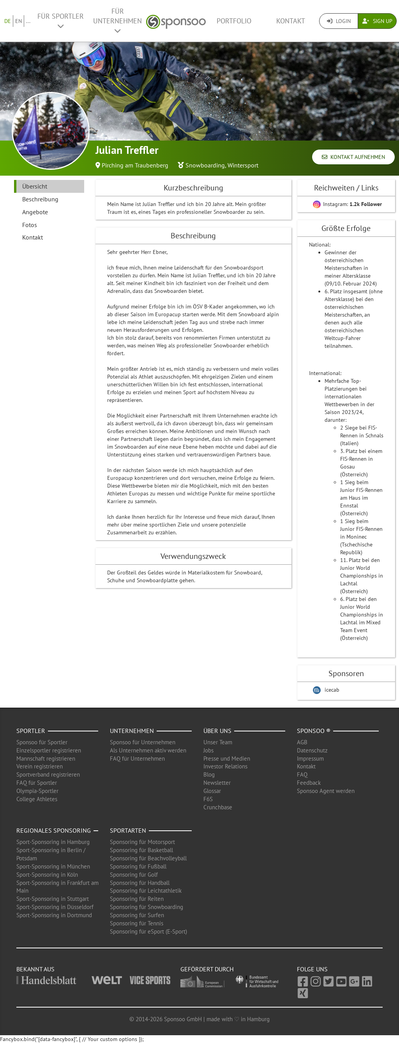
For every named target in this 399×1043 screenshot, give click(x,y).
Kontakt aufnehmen (353, 156)
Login (339, 21)
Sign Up (377, 21)
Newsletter (217, 782)
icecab (332, 689)
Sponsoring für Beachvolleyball (148, 858)
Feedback (309, 782)
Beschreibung (40, 199)
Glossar (212, 791)
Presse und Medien (226, 758)
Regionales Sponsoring (53, 830)
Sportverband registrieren (48, 774)
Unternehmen (132, 731)
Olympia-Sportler (37, 791)
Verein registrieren (39, 766)
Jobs (208, 750)
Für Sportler (60, 21)
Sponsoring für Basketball (141, 850)
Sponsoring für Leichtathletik (146, 890)
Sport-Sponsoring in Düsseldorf (55, 907)
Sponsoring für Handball (139, 882)
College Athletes (36, 799)
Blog (209, 774)
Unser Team (217, 742)
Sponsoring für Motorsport (142, 842)
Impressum (310, 758)
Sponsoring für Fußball (138, 866)
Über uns (217, 731)
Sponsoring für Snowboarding (146, 907)
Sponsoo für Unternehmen (142, 742)
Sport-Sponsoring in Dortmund (54, 915)
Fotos (29, 225)
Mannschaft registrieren (45, 758)
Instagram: (347, 204)
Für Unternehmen (117, 20)
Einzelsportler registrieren (48, 750)
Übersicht (34, 186)
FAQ (302, 774)
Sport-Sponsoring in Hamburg (53, 842)
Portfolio (234, 20)
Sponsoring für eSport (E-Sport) (148, 931)
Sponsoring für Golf (134, 874)
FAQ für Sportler (36, 782)
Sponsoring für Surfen (137, 915)
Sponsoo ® (313, 731)
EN (18, 21)
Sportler (30, 731)
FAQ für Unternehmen (137, 758)
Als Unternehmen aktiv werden (148, 750)
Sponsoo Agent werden (326, 791)
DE (7, 21)
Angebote (35, 212)
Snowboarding (205, 165)
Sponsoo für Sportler (41, 742)
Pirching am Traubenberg (135, 165)
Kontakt (290, 20)
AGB (302, 742)
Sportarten (128, 830)
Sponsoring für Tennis (136, 923)
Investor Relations (225, 766)
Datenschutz (312, 750)
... (28, 21)
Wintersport (243, 165)
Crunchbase (217, 807)
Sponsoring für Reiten (137, 898)
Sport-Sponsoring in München (53, 866)
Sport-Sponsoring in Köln (47, 874)
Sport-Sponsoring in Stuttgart (52, 898)
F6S (208, 799)
